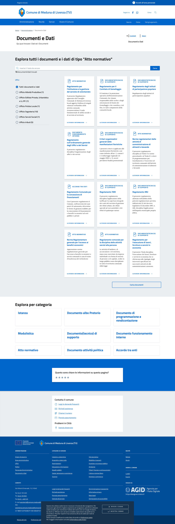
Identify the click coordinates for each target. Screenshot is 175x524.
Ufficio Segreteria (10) (28, 111)
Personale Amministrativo (23, 470)
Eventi (128, 477)
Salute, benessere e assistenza (62, 473)
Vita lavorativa (93, 457)
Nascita (128, 22)
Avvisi (128, 460)
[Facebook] (132, 12)
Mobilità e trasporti (95, 460)
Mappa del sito (21, 520)
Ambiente (92, 467)
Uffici (17, 80)
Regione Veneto (22, 3)
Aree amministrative (22, 460)
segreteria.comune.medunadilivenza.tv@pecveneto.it (32, 508)
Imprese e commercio (96, 476)
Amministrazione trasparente (98, 489)
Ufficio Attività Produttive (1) (31, 92)
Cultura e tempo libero (96, 473)
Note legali (92, 495)
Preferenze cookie (86, 517)
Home (17, 30)
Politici (17, 467)
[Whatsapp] (136, 12)
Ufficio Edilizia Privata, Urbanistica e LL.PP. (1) (33, 97)
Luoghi (128, 473)
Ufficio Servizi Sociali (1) (29, 116)
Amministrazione (27, 30)
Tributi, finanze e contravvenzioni (99, 470)
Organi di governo (21, 457)
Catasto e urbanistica (59, 457)
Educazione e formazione (60, 467)
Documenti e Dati (20, 473)
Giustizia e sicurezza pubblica (98, 463)
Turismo (54, 476)
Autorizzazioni (56, 463)
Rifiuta (115, 507)
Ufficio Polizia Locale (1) (29, 106)
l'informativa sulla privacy (78, 519)
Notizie (128, 457)
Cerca (155, 68)
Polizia (138, 22)
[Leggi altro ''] (77, 122)
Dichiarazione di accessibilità (98, 498)
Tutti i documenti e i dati (29, 86)
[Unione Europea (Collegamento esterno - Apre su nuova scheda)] (25, 443)
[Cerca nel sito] (155, 12)
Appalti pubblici (57, 470)
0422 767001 (22, 496)
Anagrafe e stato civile (59, 460)
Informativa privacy (95, 492)
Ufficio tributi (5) (26, 122)
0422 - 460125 (23, 499)
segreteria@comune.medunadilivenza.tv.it (34, 502)
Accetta (115, 511)
